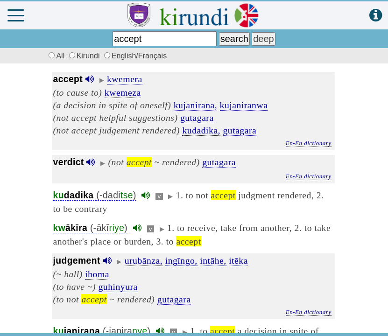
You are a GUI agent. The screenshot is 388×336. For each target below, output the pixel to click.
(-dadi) (94, 195)
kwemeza (123, 92)
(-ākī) (90, 228)
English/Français (135, 56)
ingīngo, (181, 260)
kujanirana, (196, 105)
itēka (238, 260)
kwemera (124, 79)
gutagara (197, 117)
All (55, 56)
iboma (97, 274)
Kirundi (85, 56)
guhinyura (118, 286)
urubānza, (144, 260)
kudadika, (201, 130)
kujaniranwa (244, 105)
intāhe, (213, 260)
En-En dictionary (309, 143)
